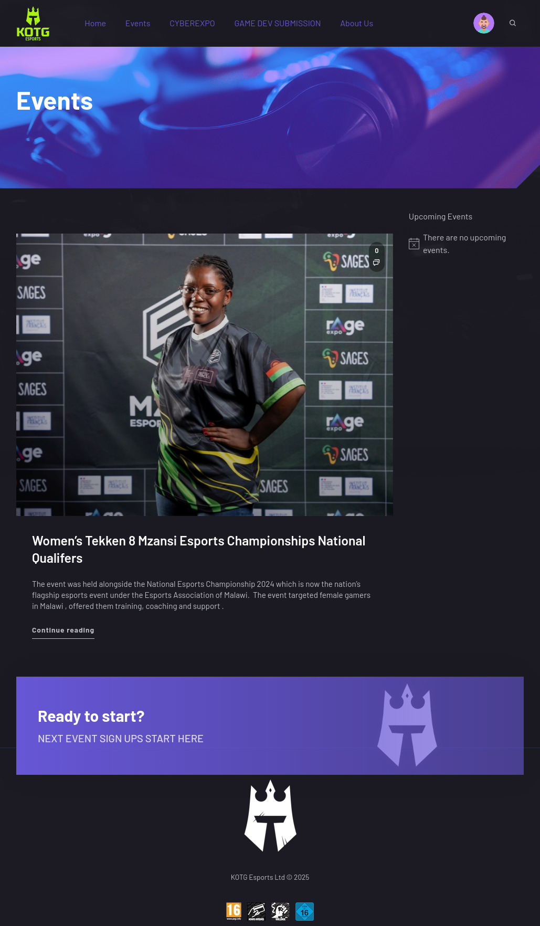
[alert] (466, 243)
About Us (356, 23)
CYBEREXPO (192, 23)
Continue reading (63, 629)
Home (95, 23)
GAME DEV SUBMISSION (277, 23)
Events (138, 23)
